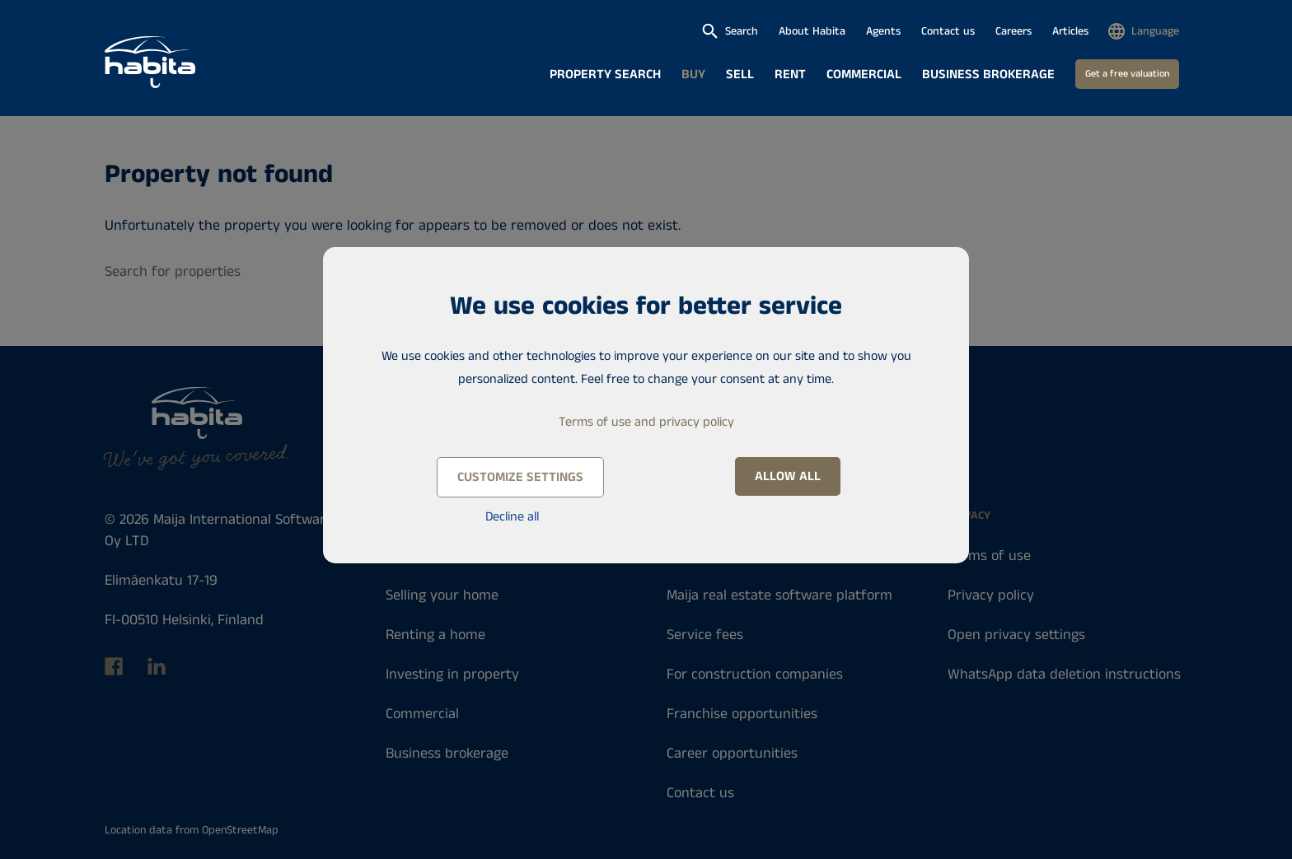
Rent (790, 74)
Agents (883, 31)
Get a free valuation (1127, 74)
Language (1155, 31)
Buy (693, 74)
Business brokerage (988, 74)
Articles (1070, 31)
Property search (605, 74)
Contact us (948, 31)
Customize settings (520, 477)
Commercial (863, 74)
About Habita (812, 31)
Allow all (788, 476)
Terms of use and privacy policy (646, 422)
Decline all (512, 516)
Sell (740, 74)
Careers (1013, 31)
